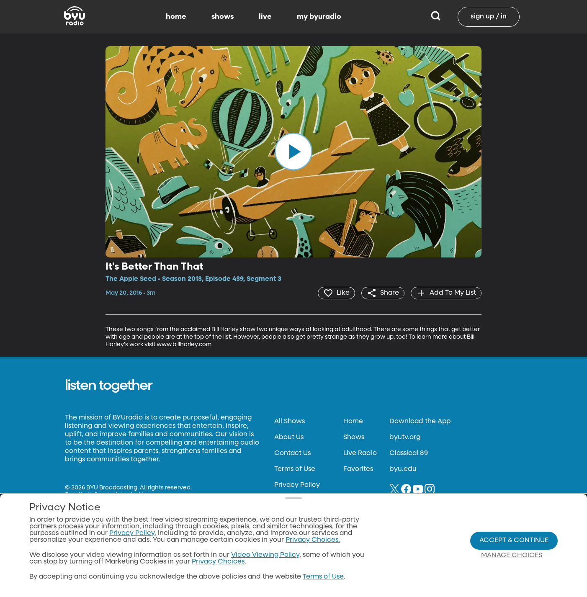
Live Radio (360, 453)
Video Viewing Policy (265, 555)
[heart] (336, 293)
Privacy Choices (218, 561)
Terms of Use (294, 469)
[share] (382, 293)
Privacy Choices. (313, 540)
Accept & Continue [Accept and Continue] (513, 540)
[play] (293, 151)
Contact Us (292, 453)
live (265, 17)
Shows (353, 437)
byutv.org (404, 437)
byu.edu (403, 469)
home (176, 17)
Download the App (420, 421)
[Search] (436, 17)
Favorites (358, 469)
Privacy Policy (297, 485)
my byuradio (319, 17)
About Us (289, 437)
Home (353, 421)
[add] (446, 293)
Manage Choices (511, 555)
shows (222, 17)
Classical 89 (408, 453)
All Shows (289, 421)
